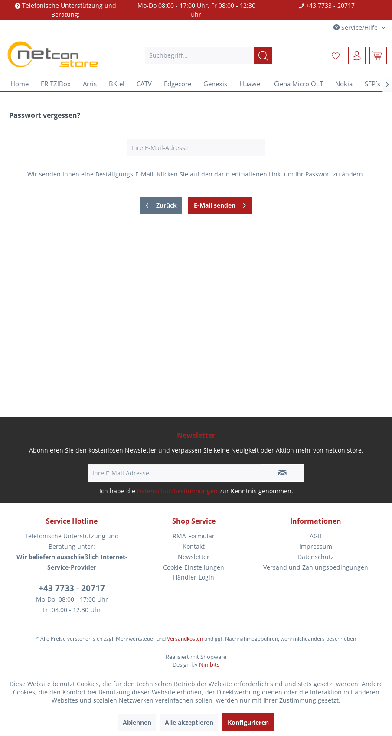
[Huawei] (250, 83)
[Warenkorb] (378, 55)
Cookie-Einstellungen (193, 567)
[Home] (19, 83)
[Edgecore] (177, 83)
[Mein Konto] (357, 55)
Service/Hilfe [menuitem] (356, 27)
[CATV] (144, 83)
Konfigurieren (248, 722)
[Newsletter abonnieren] (282, 473)
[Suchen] (263, 55)
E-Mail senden (220, 204)
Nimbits (209, 664)
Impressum (315, 546)
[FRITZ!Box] (56, 83)
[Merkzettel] (335, 55)
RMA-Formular (194, 536)
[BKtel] (117, 83)
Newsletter (193, 557)
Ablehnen (137, 722)
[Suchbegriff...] (208, 55)
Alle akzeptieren (189, 722)
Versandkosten (185, 638)
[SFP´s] (372, 83)
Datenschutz (315, 557)
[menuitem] (208, 55)
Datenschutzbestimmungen (177, 491)
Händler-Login (193, 577)
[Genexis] (215, 83)
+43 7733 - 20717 (72, 588)
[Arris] (90, 83)
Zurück (161, 204)
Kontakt (194, 546)
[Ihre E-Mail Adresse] (174, 473)
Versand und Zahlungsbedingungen (315, 567)
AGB (316, 536)
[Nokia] (344, 83)
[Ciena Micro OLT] (298, 83)
